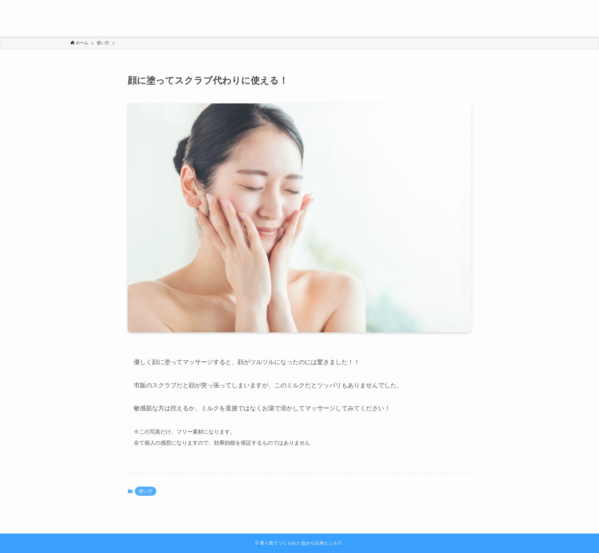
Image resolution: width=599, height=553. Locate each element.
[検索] (524, 4)
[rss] (514, 4)
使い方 (145, 491)
